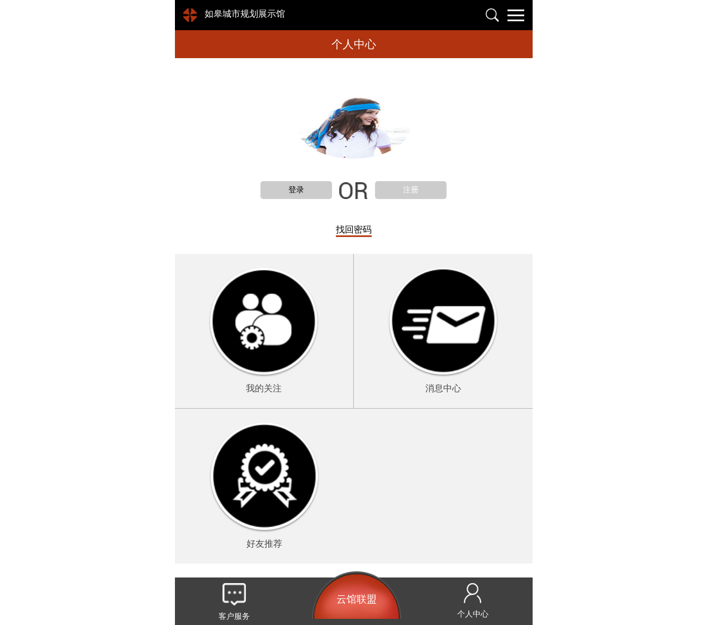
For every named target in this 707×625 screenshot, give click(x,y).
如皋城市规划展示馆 (245, 13)
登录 (296, 190)
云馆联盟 (356, 599)
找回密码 (354, 229)
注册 (411, 190)
